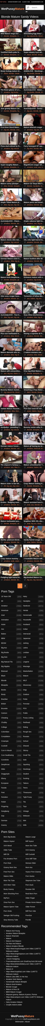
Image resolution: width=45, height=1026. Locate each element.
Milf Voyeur (30, 841)
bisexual (37, 448)
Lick (33, 657)
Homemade (33, 615)
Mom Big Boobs (9, 837)
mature (20, 36)
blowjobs (13, 36)
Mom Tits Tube (9, 880)
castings (20, 448)
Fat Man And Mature (13, 944)
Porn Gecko (30, 876)
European (11, 783)
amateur (7, 92)
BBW (11, 638)
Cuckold (11, 746)
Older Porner (30, 907)
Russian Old (30, 889)
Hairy (33, 596)
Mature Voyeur (9, 841)
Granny (11, 825)
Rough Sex (33, 732)
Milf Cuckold (30, 854)
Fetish (11, 802)
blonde (6, 36)
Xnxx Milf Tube (31, 859)
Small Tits (33, 755)
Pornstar (33, 704)
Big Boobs (11, 652)
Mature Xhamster (12, 936)
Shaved (33, 746)
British (11, 704)
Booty (11, 694)
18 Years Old (11, 596)
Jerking (33, 643)
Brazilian (11, 699)
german (20, 280)
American (11, 610)
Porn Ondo (8, 911)
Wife (33, 825)
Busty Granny (9, 889)
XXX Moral (8, 846)
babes (33, 298)
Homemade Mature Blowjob (16, 982)
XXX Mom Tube (9, 885)
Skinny (33, 750)
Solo (33, 760)
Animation (11, 619)
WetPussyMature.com (31, 1019)
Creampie (11, 741)
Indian (33, 629)
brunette (20, 505)
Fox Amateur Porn (10, 859)
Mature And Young (13, 931)
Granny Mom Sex (10, 867)
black (29, 55)
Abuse (27, 1022)
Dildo (11, 769)
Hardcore (33, 606)
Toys (33, 806)
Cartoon (11, 713)
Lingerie (33, 662)
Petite (33, 699)
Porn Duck (29, 885)
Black (11, 676)
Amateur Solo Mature (14, 979)
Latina (33, 647)
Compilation (11, 736)
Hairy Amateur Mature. (14, 1002)
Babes (11, 634)
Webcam (33, 816)
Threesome (33, 792)
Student (33, 774)
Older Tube (8, 850)
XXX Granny (30, 850)
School (33, 741)
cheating (18, 73)
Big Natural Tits (11, 662)
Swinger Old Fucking (11, 915)
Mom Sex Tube (31, 846)
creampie (19, 130)
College (11, 727)
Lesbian (33, 652)
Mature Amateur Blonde (15, 946)
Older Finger (30, 898)
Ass (11, 629)
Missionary (33, 685)
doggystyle (21, 524)
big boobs (30, 73)
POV (33, 708)
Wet (33, 820)
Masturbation (33, 671)
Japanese (33, 638)
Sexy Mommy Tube (11, 920)
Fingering (11, 806)
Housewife (33, 619)
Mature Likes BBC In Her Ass (17, 977)
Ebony (11, 778)
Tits (33, 802)
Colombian (11, 732)
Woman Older (31, 863)
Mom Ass (29, 867)
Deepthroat (11, 764)
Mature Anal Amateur (14, 984)
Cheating (11, 718)
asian (29, 411)
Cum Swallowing (11, 755)
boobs (19, 298)
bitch (29, 392)
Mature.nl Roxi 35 (12, 989)
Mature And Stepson (13, 941)
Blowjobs (11, 685)
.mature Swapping (13, 959)
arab (12, 561)
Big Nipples (11, 666)
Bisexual (11, 671)
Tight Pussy (33, 797)
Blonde (11, 680)
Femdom (11, 797)
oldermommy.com (37, 2)
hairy (18, 542)
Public (33, 713)
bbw (5, 186)
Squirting (33, 764)
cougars (20, 55)
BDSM (11, 643)
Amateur (11, 606)
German (11, 820)
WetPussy (12, 8)
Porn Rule (7, 863)
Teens (33, 788)
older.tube (26, 2)
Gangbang (11, 811)
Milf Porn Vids (31, 911)
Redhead (33, 722)
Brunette (11, 708)
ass (39, 167)
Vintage (33, 811)
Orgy (33, 690)
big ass (29, 111)
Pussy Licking (33, 718)
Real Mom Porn (31, 894)
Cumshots (11, 760)
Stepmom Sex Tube (33, 880)
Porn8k (28, 920)
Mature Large (31, 837)
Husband (33, 624)
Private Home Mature (33, 902)
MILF (33, 680)
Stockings (33, 769)
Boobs (11, 690)
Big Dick (11, 657)
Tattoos (33, 783)
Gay (11, 816)
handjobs (36, 186)
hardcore (20, 111)
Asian (11, 624)
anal (35, 167)
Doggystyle (11, 774)
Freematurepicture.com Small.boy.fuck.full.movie (24, 961)
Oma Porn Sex (9, 902)
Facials (11, 788)
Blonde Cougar (11, 987)
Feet (11, 792)
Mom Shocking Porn (11, 894)
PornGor (29, 915)
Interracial (33, 634)
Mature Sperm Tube (11, 907)
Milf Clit (6, 854)
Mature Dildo (8, 876)
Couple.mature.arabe (14, 1005)
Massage (33, 666)
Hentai (33, 610)
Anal (11, 615)
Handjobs (33, 601)
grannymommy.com (14, 2)
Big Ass (11, 647)
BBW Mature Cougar (13, 992)
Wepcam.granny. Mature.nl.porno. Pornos (21, 994)
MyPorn (6, 898)
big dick (30, 148)
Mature (33, 676)
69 (5, 486)
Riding (33, 727)
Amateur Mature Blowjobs (15, 933)
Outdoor (33, 694)
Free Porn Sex (9, 872)
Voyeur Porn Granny (33, 872)
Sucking (33, 778)
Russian (33, 736)
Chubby (11, 722)
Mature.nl (9, 969)
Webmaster (19, 1022)
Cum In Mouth (11, 750)
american (7, 411)
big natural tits (32, 36)
